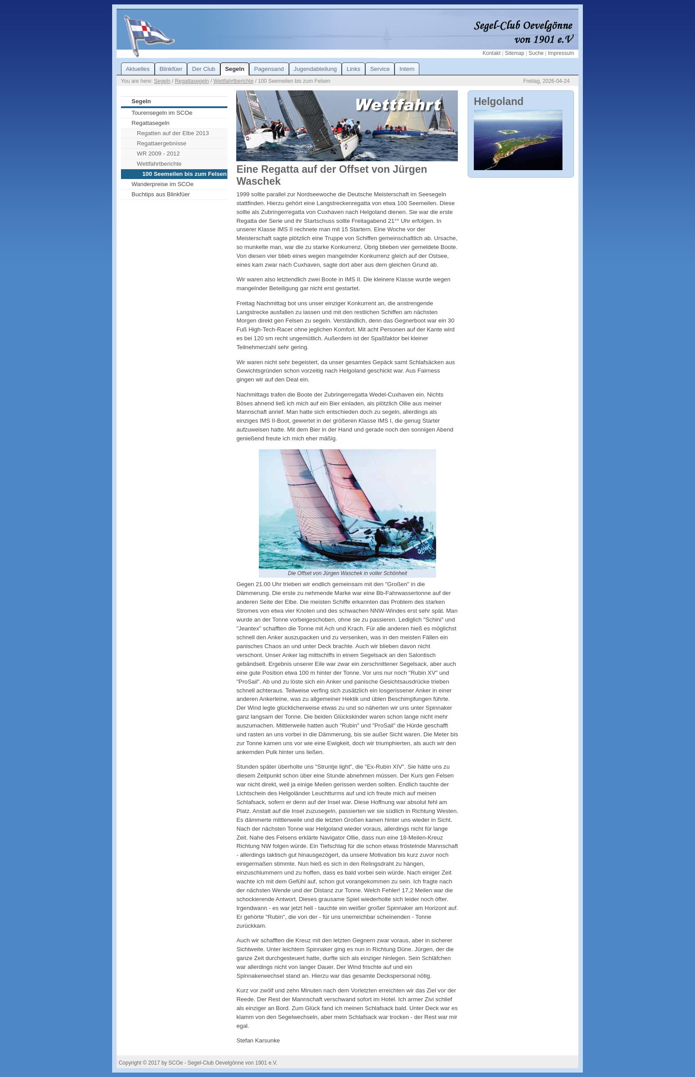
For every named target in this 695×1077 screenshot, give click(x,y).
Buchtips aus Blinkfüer (161, 194)
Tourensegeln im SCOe (162, 112)
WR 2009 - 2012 (158, 153)
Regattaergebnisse (162, 143)
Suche (536, 53)
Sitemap (514, 53)
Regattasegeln (192, 81)
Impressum (561, 53)
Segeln (162, 81)
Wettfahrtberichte (233, 81)
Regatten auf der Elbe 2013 (173, 133)
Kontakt (491, 53)
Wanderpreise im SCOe (163, 184)
